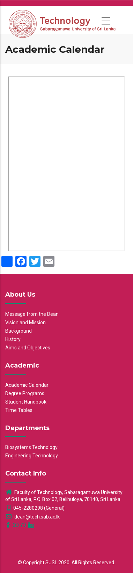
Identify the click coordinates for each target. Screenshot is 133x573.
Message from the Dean (32, 314)
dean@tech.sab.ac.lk (32, 517)
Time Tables (18, 410)
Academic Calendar (27, 385)
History (13, 339)
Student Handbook (25, 402)
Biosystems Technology (31, 447)
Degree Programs (24, 393)
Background (18, 331)
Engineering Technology (31, 455)
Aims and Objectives (27, 347)
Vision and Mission (25, 322)
